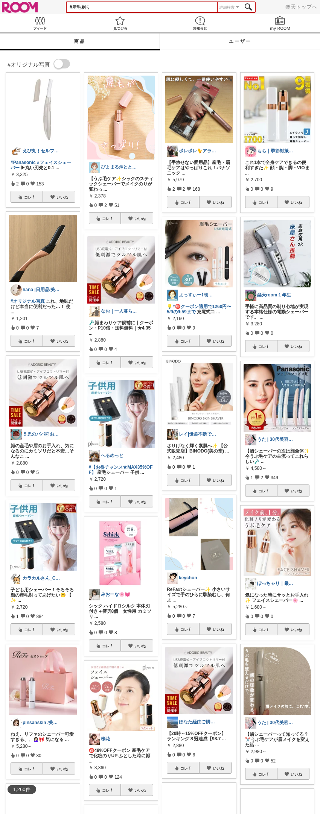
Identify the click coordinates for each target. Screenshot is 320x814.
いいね (62, 197)
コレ (29, 197)
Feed (40, 23)
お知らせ (200, 23)
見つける (120, 23)
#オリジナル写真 (28, 301)
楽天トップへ (301, 7)
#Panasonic (23, 162)
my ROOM (280, 23)
